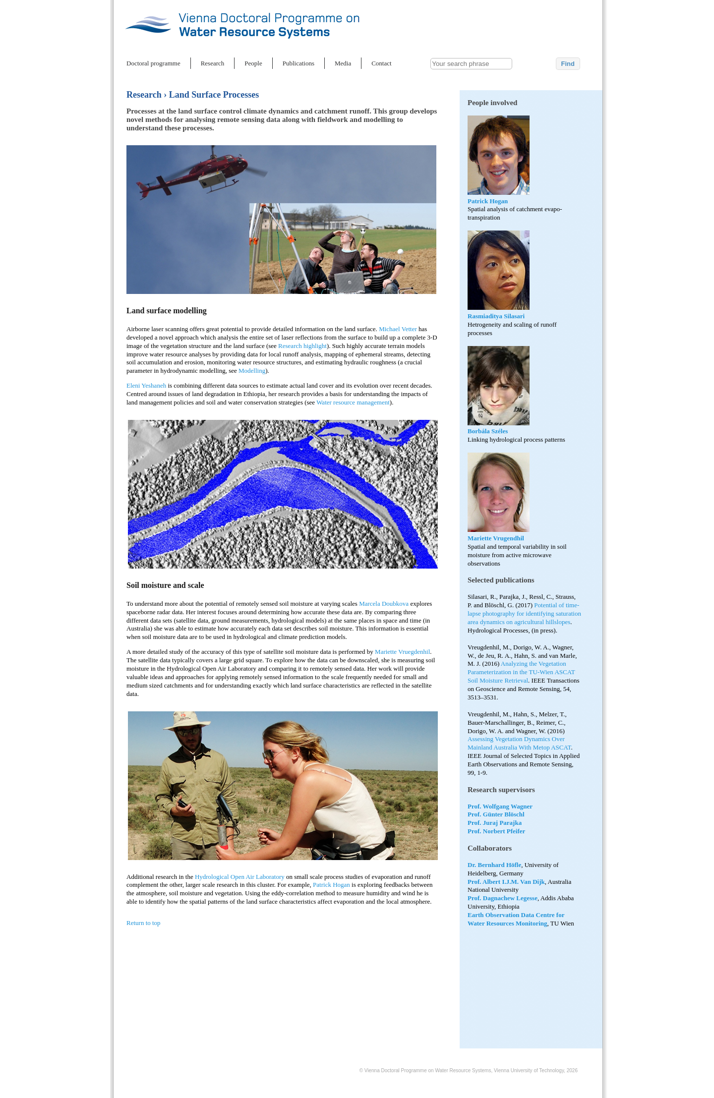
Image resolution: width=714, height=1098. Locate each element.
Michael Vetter (398, 329)
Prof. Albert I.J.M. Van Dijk (506, 881)
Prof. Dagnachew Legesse (502, 898)
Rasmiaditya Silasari (496, 316)
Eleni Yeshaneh (147, 385)
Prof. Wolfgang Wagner (500, 806)
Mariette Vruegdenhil (402, 651)
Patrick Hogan (488, 201)
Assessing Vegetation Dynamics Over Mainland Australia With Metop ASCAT (519, 743)
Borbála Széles (488, 431)
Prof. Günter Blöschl (496, 814)
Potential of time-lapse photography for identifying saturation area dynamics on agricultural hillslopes (524, 613)
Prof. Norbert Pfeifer (496, 831)
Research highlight (302, 345)
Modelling (251, 370)
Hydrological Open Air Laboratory (240, 876)
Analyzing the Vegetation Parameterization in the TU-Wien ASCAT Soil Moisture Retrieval (521, 672)
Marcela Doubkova (384, 603)
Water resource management (353, 402)
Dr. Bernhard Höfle (494, 864)
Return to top (143, 922)
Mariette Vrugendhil (496, 538)
